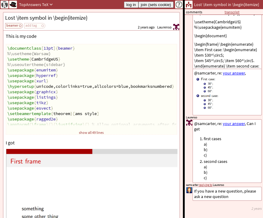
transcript (232, 12)
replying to (205, 185)
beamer (12, 25)
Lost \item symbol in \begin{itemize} (46, 17)
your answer (234, 123)
